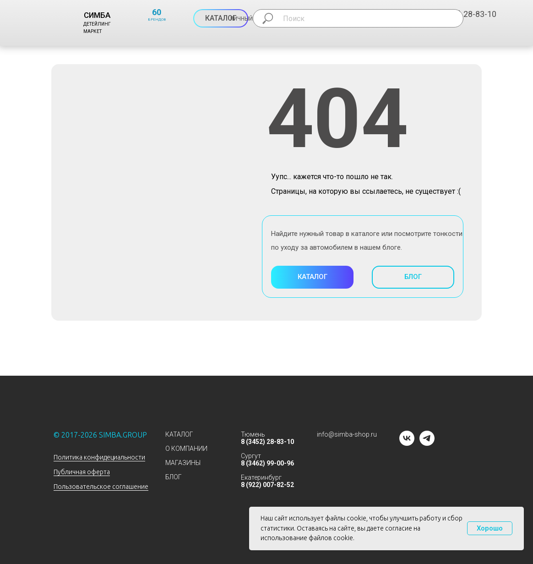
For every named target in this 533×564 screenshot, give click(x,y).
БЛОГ (173, 477)
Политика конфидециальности (99, 457)
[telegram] (427, 443)
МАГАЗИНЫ (183, 462)
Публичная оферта (82, 472)
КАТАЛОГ (179, 434)
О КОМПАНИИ (186, 448)
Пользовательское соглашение (101, 486)
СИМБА (97, 15)
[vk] (406, 443)
